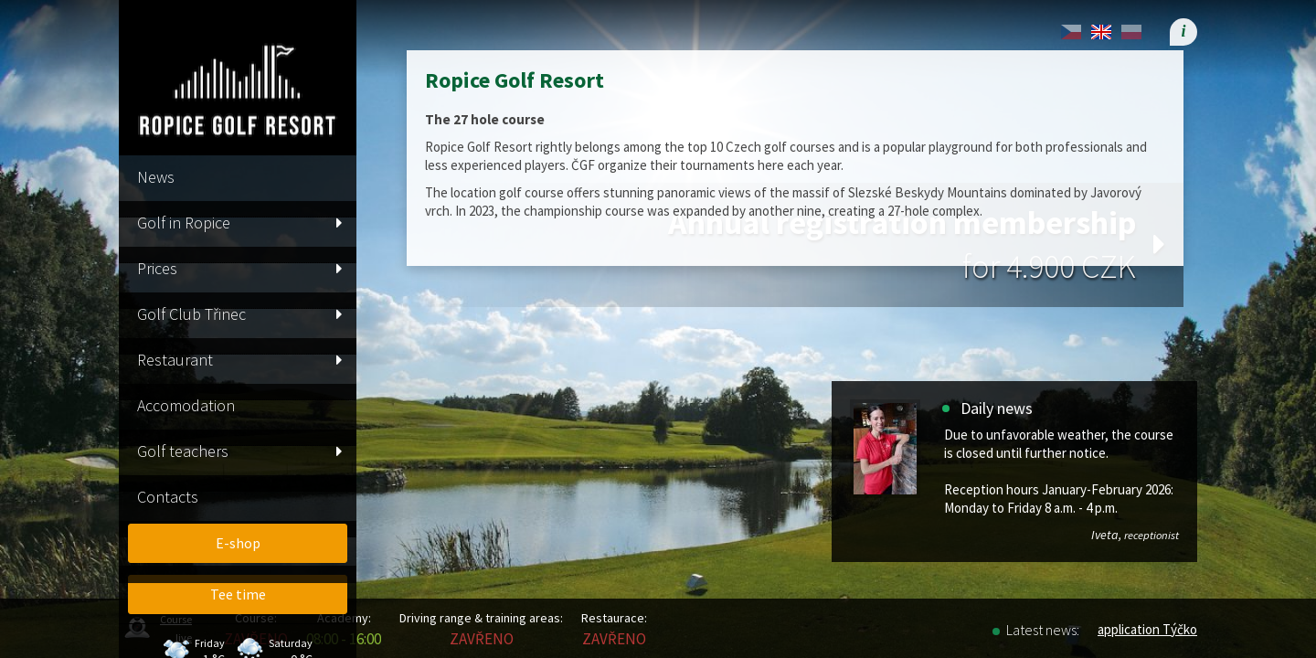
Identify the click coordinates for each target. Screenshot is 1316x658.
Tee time (238, 594)
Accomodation (186, 405)
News (156, 176)
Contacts (167, 496)
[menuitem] (237, 594)
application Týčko (1147, 629)
